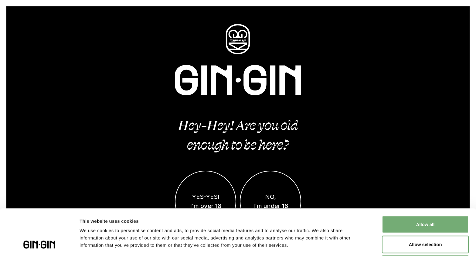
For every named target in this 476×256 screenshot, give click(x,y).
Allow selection (425, 201)
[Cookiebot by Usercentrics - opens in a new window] (39, 244)
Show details (318, 244)
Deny (425, 221)
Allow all (425, 181)
